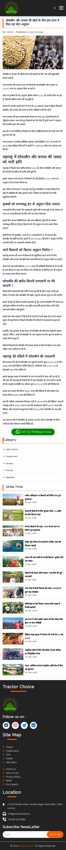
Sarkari (8, 463)
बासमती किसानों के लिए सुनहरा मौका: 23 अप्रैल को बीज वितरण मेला (43, 513)
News (9, 780)
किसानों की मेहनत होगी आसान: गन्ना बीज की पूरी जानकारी (43, 575)
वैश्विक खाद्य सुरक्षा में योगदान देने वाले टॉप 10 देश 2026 (44, 636)
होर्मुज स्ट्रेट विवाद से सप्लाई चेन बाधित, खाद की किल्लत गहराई (43, 544)
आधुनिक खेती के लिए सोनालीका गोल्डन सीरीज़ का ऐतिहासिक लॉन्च (43, 652)
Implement (10, 456)
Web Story (11, 762)
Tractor (8, 470)
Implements (12, 751)
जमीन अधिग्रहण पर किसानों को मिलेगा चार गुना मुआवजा (43, 497)
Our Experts (12, 784)
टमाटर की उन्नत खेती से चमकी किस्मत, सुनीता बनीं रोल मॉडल (44, 559)
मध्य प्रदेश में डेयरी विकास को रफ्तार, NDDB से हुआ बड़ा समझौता (43, 590)
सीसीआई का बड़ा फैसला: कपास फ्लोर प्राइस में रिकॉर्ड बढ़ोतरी (42, 606)
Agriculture (10, 449)
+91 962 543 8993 (14, 819)
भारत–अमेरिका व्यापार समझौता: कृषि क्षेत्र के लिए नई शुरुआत (44, 667)
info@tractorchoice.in (16, 813)
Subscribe (55, 834)
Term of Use (12, 773)
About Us (11, 769)
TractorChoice (26, 846)
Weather (9, 477)
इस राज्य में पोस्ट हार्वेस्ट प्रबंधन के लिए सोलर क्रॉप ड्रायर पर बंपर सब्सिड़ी (44, 621)
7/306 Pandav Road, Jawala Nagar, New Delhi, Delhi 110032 (34, 806)
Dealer (9, 758)
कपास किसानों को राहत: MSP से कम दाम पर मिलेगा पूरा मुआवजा (42, 528)
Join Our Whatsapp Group (33, 431)
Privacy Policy (13, 776)
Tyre (8, 754)
